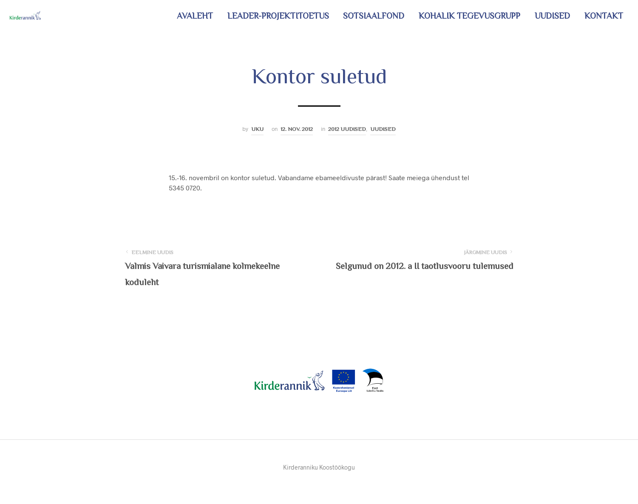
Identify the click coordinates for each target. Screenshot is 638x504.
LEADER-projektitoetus (278, 15)
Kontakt (603, 15)
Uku (257, 129)
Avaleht (195, 15)
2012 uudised (347, 129)
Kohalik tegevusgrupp (469, 15)
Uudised (552, 15)
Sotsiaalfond (373, 15)
